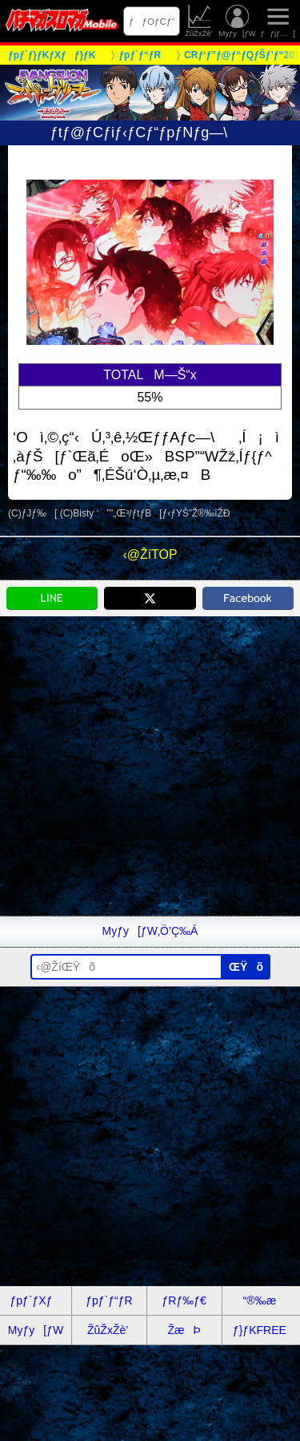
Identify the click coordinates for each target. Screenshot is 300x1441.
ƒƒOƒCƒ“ (152, 21)
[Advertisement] (150, 766)
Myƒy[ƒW (237, 21)
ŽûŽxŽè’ (199, 21)
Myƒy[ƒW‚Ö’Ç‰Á (150, 930)
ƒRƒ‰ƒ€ (184, 1300)
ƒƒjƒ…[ (277, 21)
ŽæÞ (183, 1330)
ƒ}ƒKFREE (259, 1330)
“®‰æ (259, 1300)
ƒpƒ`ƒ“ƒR (109, 1300)
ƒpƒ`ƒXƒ (36, 1300)
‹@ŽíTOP (149, 554)
